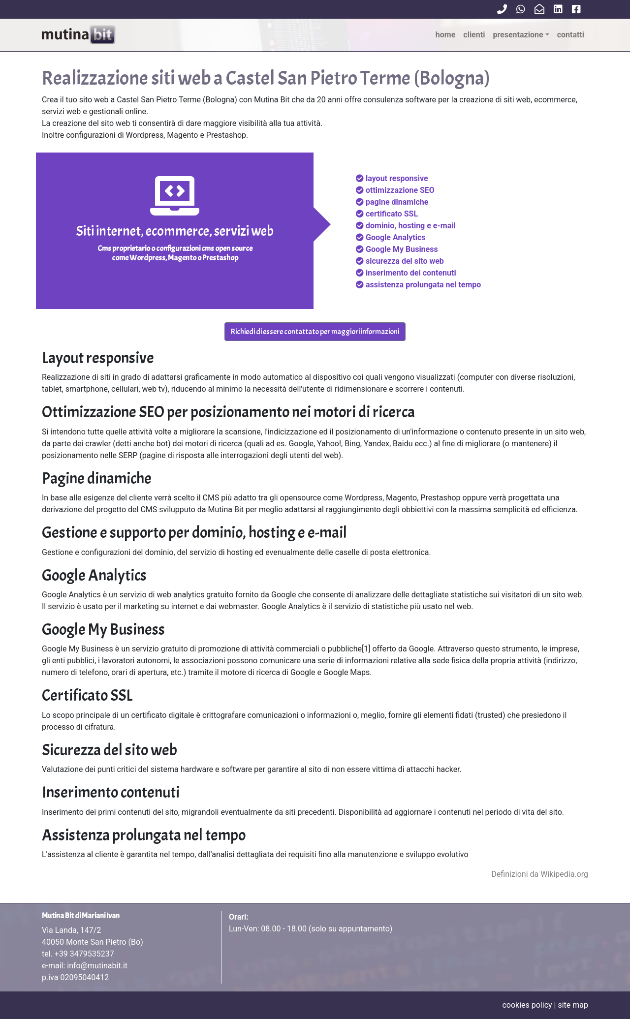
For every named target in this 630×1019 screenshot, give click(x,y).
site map (573, 1005)
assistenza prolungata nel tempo (423, 284)
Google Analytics (395, 237)
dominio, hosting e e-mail (411, 225)
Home (446, 34)
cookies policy (527, 1005)
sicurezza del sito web (405, 261)
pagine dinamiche (397, 202)
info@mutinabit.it (97, 965)
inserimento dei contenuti (411, 273)
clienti (474, 34)
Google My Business (402, 249)
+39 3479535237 (84, 953)
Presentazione (518, 34)
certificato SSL (392, 213)
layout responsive (397, 178)
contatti (570, 34)
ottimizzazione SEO (400, 190)
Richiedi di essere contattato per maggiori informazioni (315, 332)
